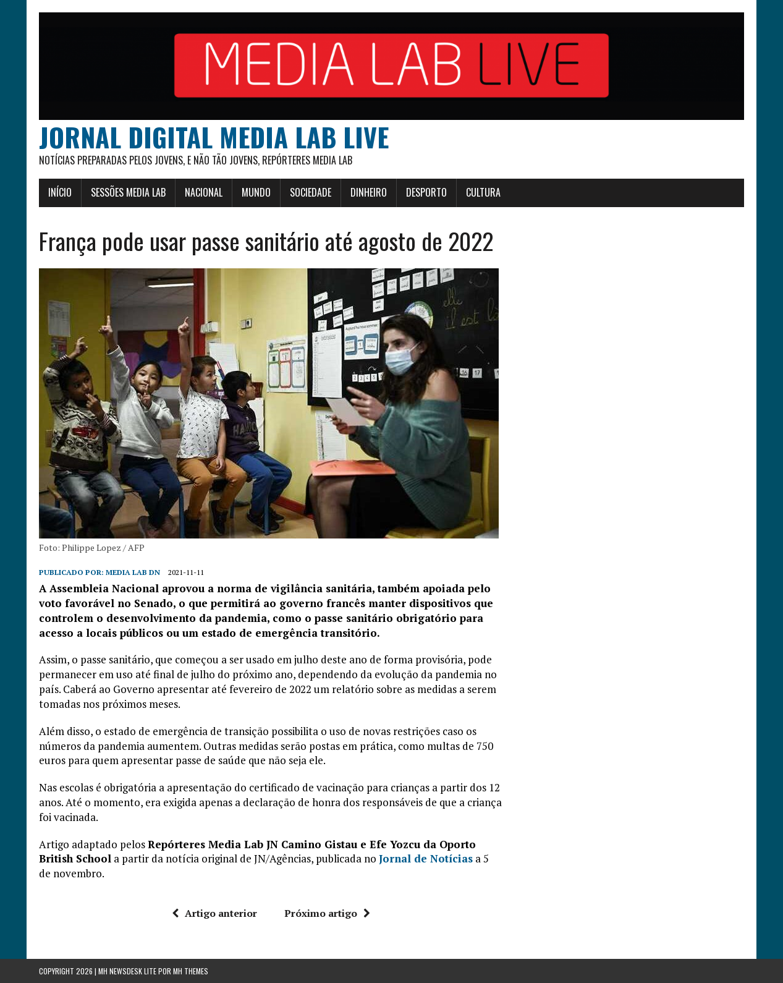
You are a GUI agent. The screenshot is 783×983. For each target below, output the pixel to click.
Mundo (256, 192)
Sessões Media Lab (128, 192)
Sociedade (310, 192)
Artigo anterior (214, 913)
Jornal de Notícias (426, 858)
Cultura (483, 192)
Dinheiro (368, 192)
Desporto (426, 192)
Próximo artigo (327, 913)
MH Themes (190, 971)
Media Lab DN (133, 572)
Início (60, 192)
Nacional (203, 192)
